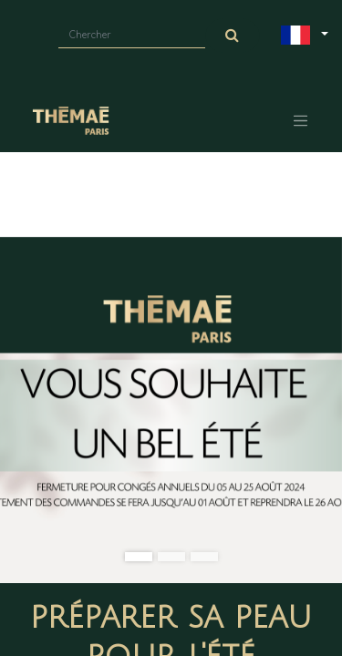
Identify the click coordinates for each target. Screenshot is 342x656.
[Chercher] (232, 35)
